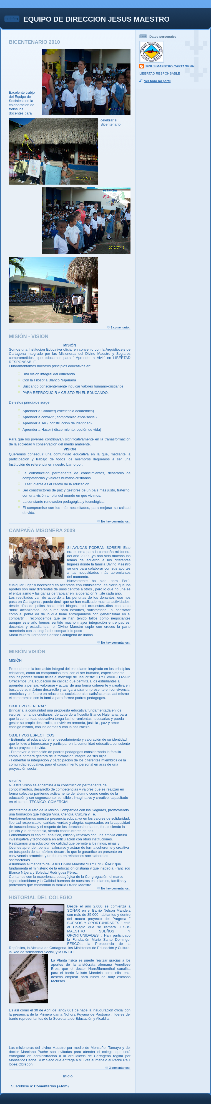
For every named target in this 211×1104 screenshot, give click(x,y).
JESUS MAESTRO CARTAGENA (169, 66)
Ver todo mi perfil (157, 81)
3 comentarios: (119, 1067)
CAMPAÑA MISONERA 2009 (42, 530)
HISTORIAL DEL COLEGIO (40, 897)
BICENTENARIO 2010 (34, 42)
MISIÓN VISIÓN (27, 651)
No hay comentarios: (115, 521)
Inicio (68, 1076)
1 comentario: (120, 327)
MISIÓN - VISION (28, 336)
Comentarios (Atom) (51, 1086)
